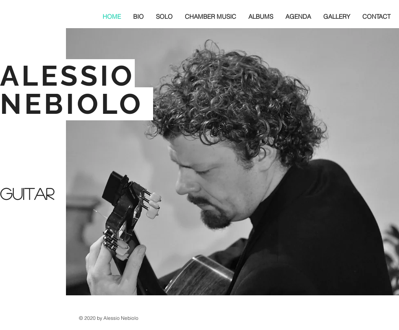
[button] (138, 16)
